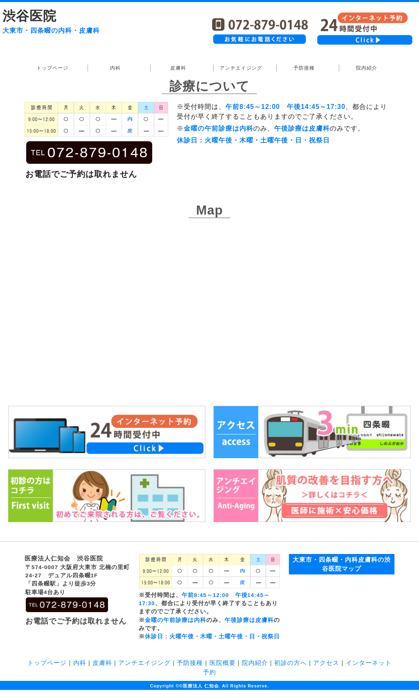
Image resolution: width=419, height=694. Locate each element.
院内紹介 (366, 68)
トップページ (52, 68)
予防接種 (304, 68)
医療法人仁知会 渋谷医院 (64, 558)
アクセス (326, 662)
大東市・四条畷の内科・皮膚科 (51, 30)
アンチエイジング (241, 68)
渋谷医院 (29, 16)
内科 (115, 68)
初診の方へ (290, 662)
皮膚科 (178, 68)
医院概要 (223, 662)
